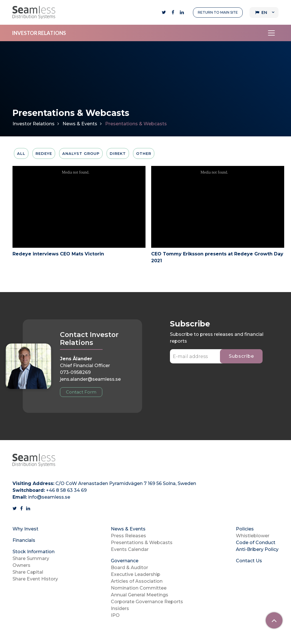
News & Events (80, 123)
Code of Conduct (255, 542)
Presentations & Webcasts (141, 542)
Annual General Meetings (139, 595)
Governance (124, 560)
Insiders (120, 608)
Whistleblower (252, 535)
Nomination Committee (139, 588)
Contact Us (249, 560)
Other (143, 153)
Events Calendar (130, 549)
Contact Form (81, 392)
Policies (245, 529)
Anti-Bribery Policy (257, 549)
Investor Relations (34, 123)
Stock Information (34, 551)
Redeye (44, 153)
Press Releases (128, 535)
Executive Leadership (135, 574)
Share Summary (31, 558)
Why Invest (25, 529)
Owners (21, 565)
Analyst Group (80, 153)
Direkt (118, 153)
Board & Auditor (129, 567)
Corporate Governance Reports (147, 601)
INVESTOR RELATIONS (39, 33)
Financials (24, 540)
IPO (115, 615)
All (21, 153)
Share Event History (35, 579)
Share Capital (28, 572)
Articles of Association (137, 581)
